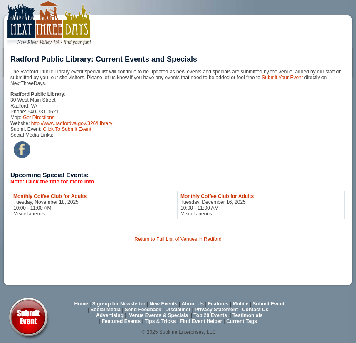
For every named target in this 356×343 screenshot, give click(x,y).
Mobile (241, 304)
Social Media (105, 310)
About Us (193, 304)
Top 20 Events (210, 315)
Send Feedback (143, 310)
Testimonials (247, 315)
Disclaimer (178, 310)
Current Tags (241, 321)
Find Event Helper (201, 321)
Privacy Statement (216, 310)
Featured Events (121, 321)
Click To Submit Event (67, 129)
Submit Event (268, 304)
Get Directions (38, 117)
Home (81, 304)
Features (218, 304)
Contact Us (255, 310)
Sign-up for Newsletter (119, 304)
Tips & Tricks (160, 321)
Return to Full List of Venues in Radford (177, 239)
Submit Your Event (282, 77)
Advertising (110, 315)
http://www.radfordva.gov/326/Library (71, 123)
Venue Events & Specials (158, 315)
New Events (163, 304)
